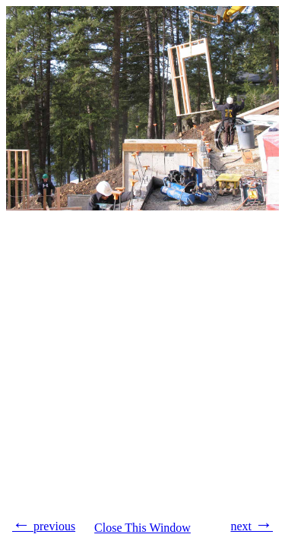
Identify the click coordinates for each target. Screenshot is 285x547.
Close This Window (142, 527)
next (251, 524)
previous (43, 524)
